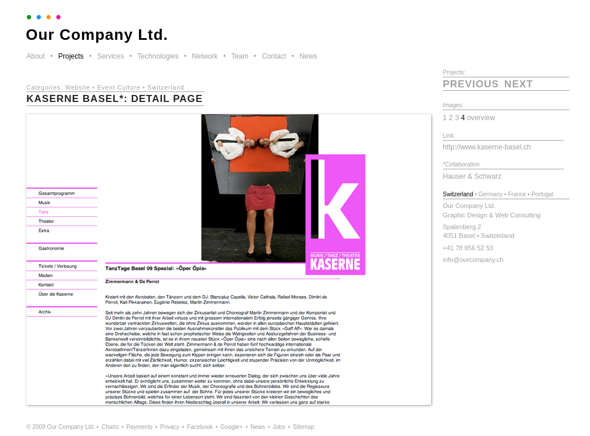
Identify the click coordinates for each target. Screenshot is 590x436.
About (35, 56)
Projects (70, 56)
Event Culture (119, 87)
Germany (491, 194)
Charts (109, 427)
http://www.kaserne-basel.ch (487, 147)
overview (481, 118)
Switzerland (166, 87)
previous (471, 84)
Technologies (157, 56)
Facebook (200, 427)
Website (77, 87)
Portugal (542, 194)
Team (239, 56)
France (517, 194)
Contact (274, 56)
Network (205, 56)
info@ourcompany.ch (473, 259)
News (308, 56)
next (518, 84)
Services (110, 56)
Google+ (232, 427)
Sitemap (303, 427)
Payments (139, 427)
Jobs (279, 427)
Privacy (169, 427)
